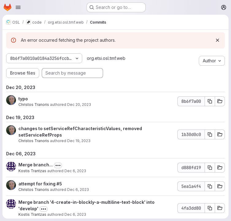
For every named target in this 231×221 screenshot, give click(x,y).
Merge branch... (35, 164)
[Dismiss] (217, 40)
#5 (59, 183)
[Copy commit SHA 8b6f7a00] (210, 101)
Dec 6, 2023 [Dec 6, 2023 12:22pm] (75, 214)
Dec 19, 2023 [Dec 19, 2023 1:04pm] (78, 140)
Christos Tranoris (33, 104)
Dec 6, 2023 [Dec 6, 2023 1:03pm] (78, 189)
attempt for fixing (37, 183)
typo (23, 98)
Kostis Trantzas (32, 171)
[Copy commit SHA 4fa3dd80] (210, 208)
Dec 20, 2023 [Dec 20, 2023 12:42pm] (79, 104)
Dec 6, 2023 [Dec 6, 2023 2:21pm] (75, 171)
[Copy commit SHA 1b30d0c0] (210, 134)
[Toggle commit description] (58, 165)
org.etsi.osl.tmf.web (106, 58)
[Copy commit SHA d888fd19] (210, 168)
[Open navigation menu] (18, 7)
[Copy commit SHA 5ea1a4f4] (210, 186)
